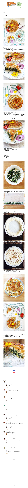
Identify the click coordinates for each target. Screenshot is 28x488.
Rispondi (7, 387)
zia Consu (9, 384)
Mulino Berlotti (7, 337)
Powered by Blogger (14, 485)
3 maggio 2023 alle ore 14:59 (11, 431)
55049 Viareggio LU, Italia (8, 377)
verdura (12, 376)
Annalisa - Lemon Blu (8, 438)
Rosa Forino (7, 447)
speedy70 (7, 431)
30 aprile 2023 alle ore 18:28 (10, 396)
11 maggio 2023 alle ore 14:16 (13, 417)
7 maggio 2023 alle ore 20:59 (14, 438)
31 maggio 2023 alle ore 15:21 (13, 450)
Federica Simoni (7, 389)
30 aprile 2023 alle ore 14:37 (12, 389)
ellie (6, 381)
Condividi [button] (4, 375)
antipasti (6, 376)
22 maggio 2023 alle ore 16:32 (12, 447)
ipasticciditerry (7, 422)
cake (7, 376)
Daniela (6, 396)
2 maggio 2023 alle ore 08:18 (12, 422)
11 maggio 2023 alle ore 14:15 (13, 384)
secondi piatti (9, 376)
